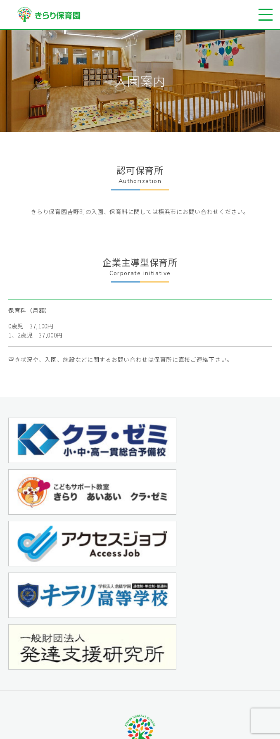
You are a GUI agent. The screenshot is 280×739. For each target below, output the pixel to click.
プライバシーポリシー (205, 667)
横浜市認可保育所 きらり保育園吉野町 (104, 667)
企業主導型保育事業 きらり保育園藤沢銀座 (109, 676)
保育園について (67, 644)
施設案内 (58, 656)
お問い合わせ (194, 656)
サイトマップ (194, 678)
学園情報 (188, 644)
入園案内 (58, 688)
